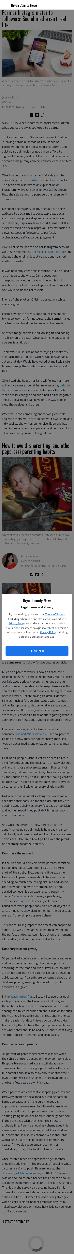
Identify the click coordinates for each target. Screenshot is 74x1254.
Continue (37, 651)
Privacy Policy (16, 623)
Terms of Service (55, 614)
